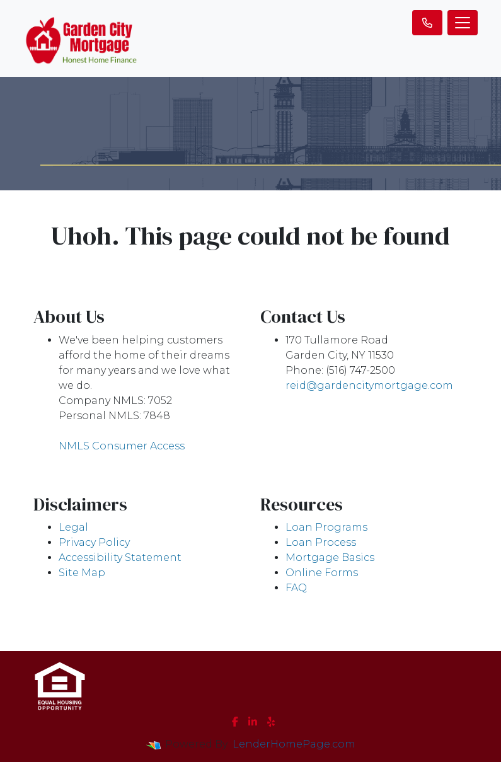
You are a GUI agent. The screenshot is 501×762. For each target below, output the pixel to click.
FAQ (296, 588)
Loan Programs (326, 527)
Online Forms (321, 573)
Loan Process (320, 542)
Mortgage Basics (329, 557)
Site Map (82, 573)
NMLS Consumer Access (122, 446)
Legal (73, 527)
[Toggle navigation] (462, 22)
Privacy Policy (94, 542)
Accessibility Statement (120, 557)
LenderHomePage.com (294, 744)
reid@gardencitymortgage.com (369, 385)
